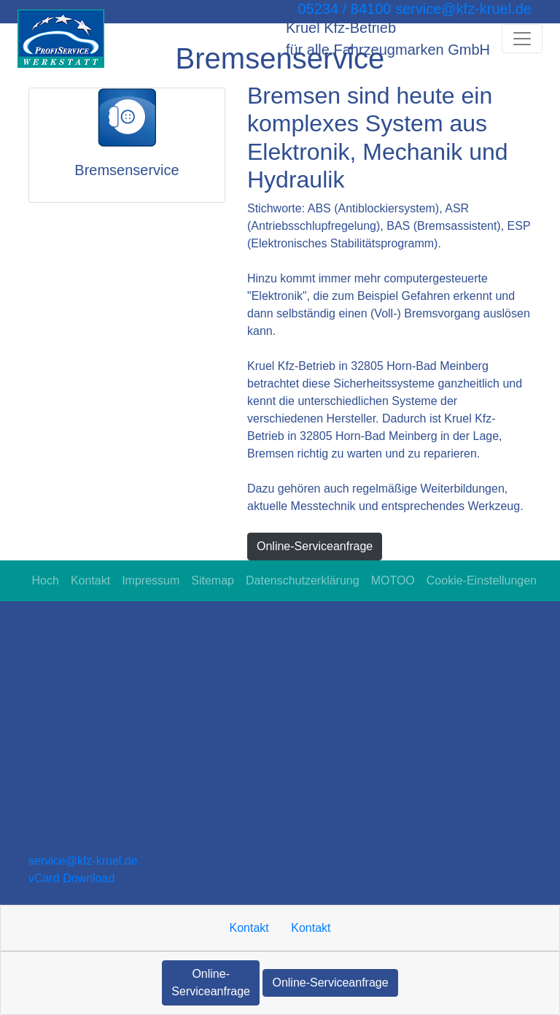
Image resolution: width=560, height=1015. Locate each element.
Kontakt (90, 580)
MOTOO (393, 580)
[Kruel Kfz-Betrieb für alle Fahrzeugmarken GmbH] (61, 39)
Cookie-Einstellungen (482, 580)
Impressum (150, 580)
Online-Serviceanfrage (315, 546)
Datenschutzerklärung (302, 580)
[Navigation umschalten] (522, 38)
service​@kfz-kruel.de (83, 860)
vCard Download (71, 878)
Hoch (45, 580)
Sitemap (212, 580)
